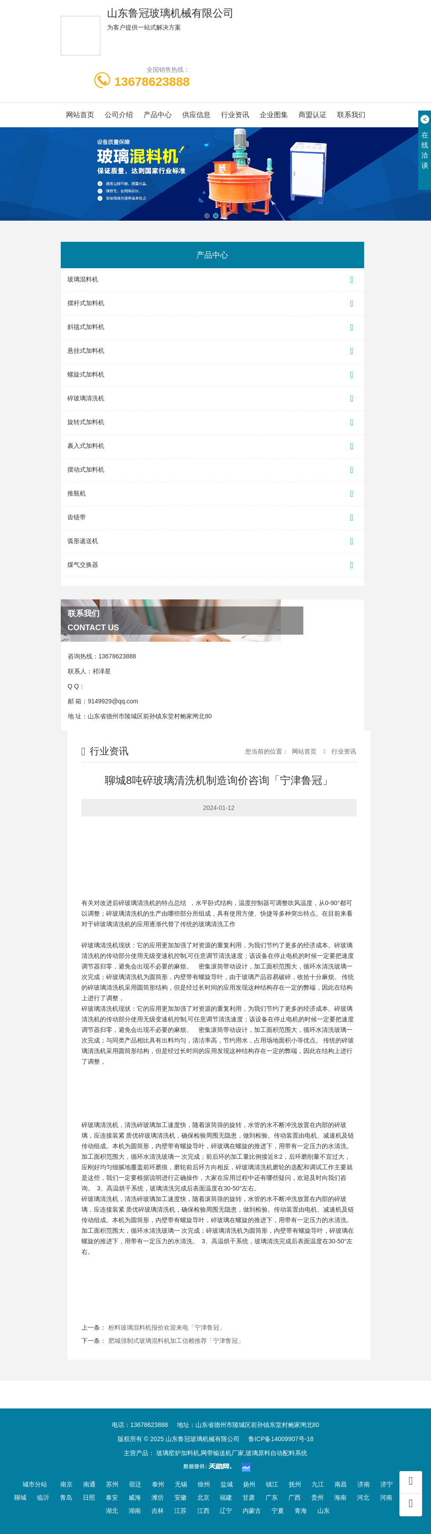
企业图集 (274, 114)
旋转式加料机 (212, 423)
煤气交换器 (212, 565)
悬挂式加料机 (212, 351)
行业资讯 (235, 114)
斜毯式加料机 (212, 327)
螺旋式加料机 (212, 375)
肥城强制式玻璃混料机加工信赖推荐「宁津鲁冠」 (176, 1340)
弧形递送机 (212, 541)
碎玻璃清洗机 (212, 399)
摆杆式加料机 (212, 304)
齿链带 (212, 518)
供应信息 (196, 114)
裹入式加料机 (212, 446)
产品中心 (158, 114)
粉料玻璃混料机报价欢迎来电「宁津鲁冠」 (166, 1327)
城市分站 (34, 1484)
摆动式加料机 (212, 470)
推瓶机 (212, 494)
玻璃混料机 (212, 280)
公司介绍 (119, 114)
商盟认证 (312, 114)
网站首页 (80, 114)
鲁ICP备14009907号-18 (280, 1438)
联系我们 (351, 114)
